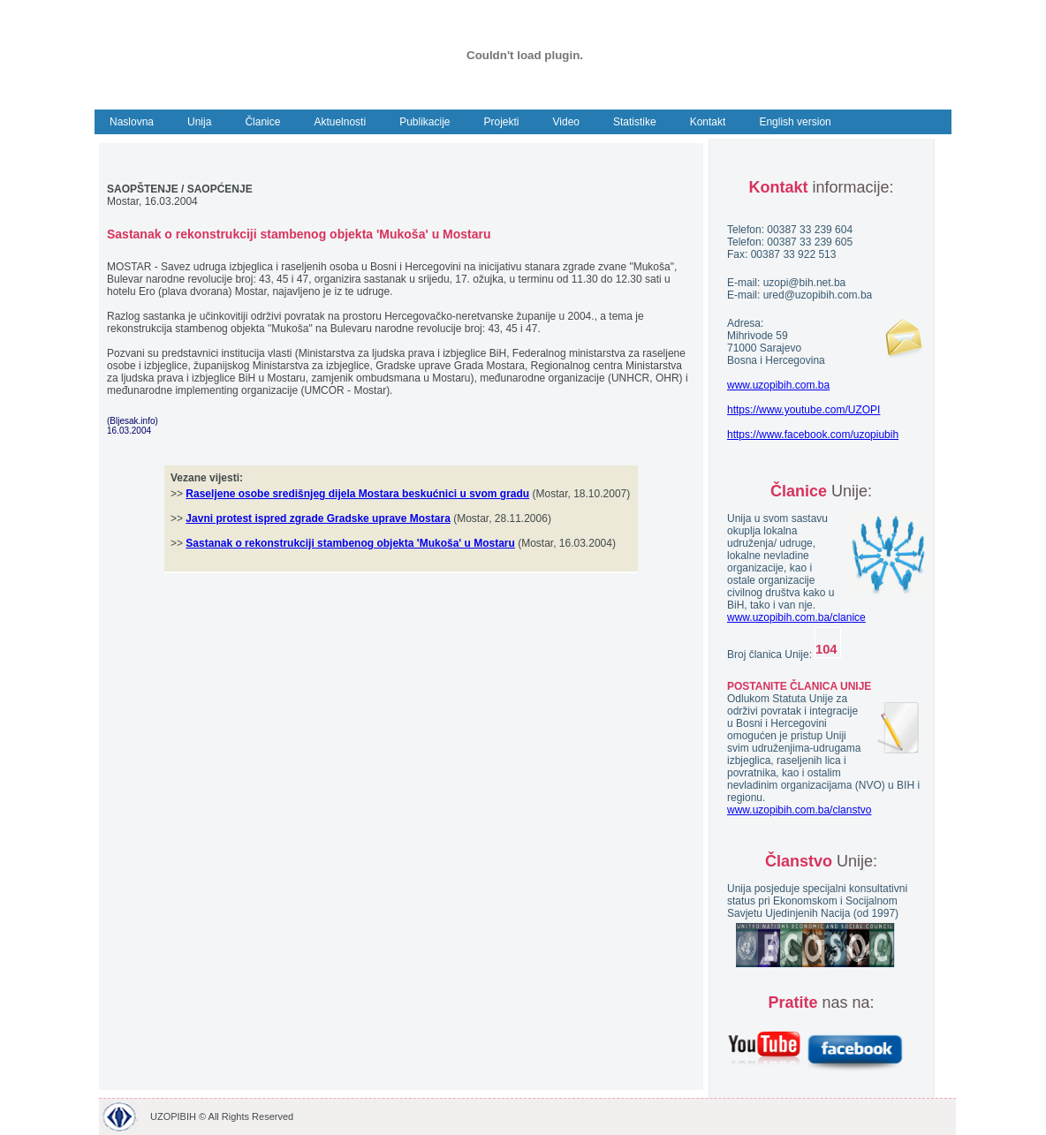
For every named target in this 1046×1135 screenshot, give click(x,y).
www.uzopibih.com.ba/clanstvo (799, 810)
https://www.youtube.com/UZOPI (803, 410)
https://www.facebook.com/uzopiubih (812, 434)
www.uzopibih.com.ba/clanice (796, 617)
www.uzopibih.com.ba (778, 385)
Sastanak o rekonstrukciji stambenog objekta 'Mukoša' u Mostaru (350, 543)
